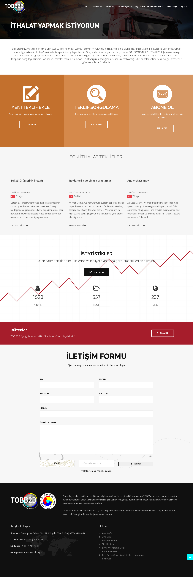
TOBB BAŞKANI (125, 6)
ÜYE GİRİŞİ (172, 6)
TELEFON (44, 393)
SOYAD (102, 379)
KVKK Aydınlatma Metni (113, 547)
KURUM (43, 408)
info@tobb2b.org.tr (33, 552)
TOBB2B (97, 6)
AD (41, 379)
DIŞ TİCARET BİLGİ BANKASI (149, 6)
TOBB (110, 6)
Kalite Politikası (109, 551)
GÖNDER (135, 464)
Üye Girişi (106, 536)
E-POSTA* (103, 393)
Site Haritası (108, 544)
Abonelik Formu (109, 540)
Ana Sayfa (107, 533)
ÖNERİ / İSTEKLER (48, 422)
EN (183, 6)
